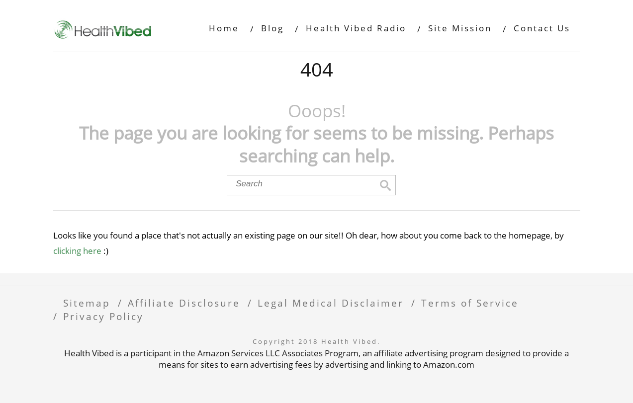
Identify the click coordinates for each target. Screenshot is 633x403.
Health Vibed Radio (356, 28)
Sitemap (86, 303)
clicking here (77, 250)
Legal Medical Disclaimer (331, 303)
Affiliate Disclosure (184, 303)
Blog (272, 28)
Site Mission (460, 28)
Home (224, 28)
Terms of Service (470, 303)
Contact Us (542, 28)
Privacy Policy (103, 316)
